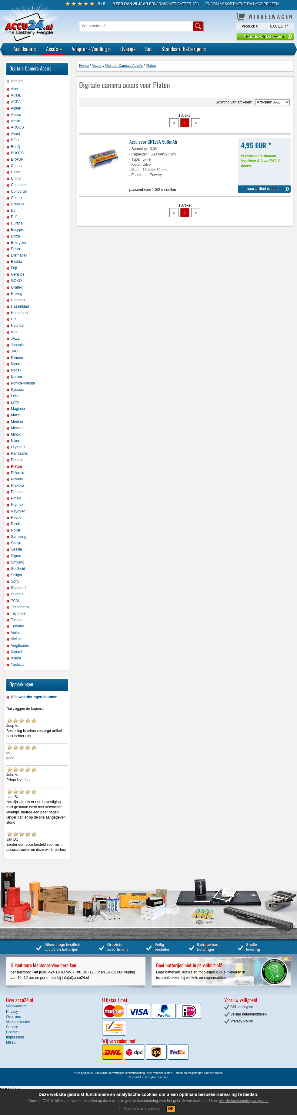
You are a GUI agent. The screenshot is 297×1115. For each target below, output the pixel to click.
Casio (15, 172)
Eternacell (19, 255)
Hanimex (18, 300)
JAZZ (15, 338)
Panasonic (19, 453)
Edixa (15, 236)
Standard (18, 588)
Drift (14, 217)
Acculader (25, 49)
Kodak (16, 370)
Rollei (15, 530)
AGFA (16, 102)
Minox (16, 434)
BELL (15, 140)
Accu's (54, 49)
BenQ (15, 147)
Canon (16, 166)
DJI (13, 210)
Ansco (16, 115)
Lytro (15, 402)
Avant (15, 134)
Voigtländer (20, 645)
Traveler (17, 626)
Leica (15, 396)
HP (13, 319)
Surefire (17, 594)
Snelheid (18, 569)
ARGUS (17, 127)
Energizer (18, 242)
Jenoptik (18, 345)
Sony (15, 581)
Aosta (15, 121)
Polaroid (17, 473)
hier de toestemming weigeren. (244, 1101)
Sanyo (16, 543)
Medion (17, 422)
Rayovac (18, 511)
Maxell (16, 415)
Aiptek (16, 108)
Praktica (17, 485)
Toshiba (17, 620)
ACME (16, 95)
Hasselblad (20, 306)
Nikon (15, 441)
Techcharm (20, 607)
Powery (17, 479)
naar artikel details (263, 189)
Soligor (16, 575)
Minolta (17, 428)
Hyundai (17, 325)
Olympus (18, 447)
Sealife (16, 549)
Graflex (17, 287)
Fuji (14, 268)
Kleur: (136, 164)
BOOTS (17, 153)
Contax (16, 198)
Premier (17, 492)
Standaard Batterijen (184, 49)
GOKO (16, 281)
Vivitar (16, 639)
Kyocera (17, 389)
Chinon (16, 178)
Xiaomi (16, 652)
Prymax (17, 504)
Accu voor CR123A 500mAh (153, 141)
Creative (18, 204)
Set (148, 49)
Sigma (16, 556)
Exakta (16, 262)
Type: (136, 159)
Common (18, 185)
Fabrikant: (140, 175)
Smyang (17, 562)
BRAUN (17, 159)
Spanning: (140, 149)
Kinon (15, 364)
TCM (15, 601)
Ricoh (15, 524)
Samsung (18, 537)
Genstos (18, 274)
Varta (15, 632)
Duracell (17, 223)
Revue (16, 517)
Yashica (17, 664)
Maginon (18, 409)
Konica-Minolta (23, 383)
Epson (16, 249)
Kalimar (17, 357)
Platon (16, 466)
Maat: (136, 170)
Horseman (19, 313)
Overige (128, 49)
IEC (14, 332)
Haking (16, 294)
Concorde (19, 191)
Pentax (16, 460)
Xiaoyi (16, 658)
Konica (16, 377)
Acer (14, 89)
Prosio (16, 498)
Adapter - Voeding (91, 49)
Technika (18, 613)
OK (171, 1109)
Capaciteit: (140, 154)
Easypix (17, 229)
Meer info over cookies (142, 1109)
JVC (14, 351)
